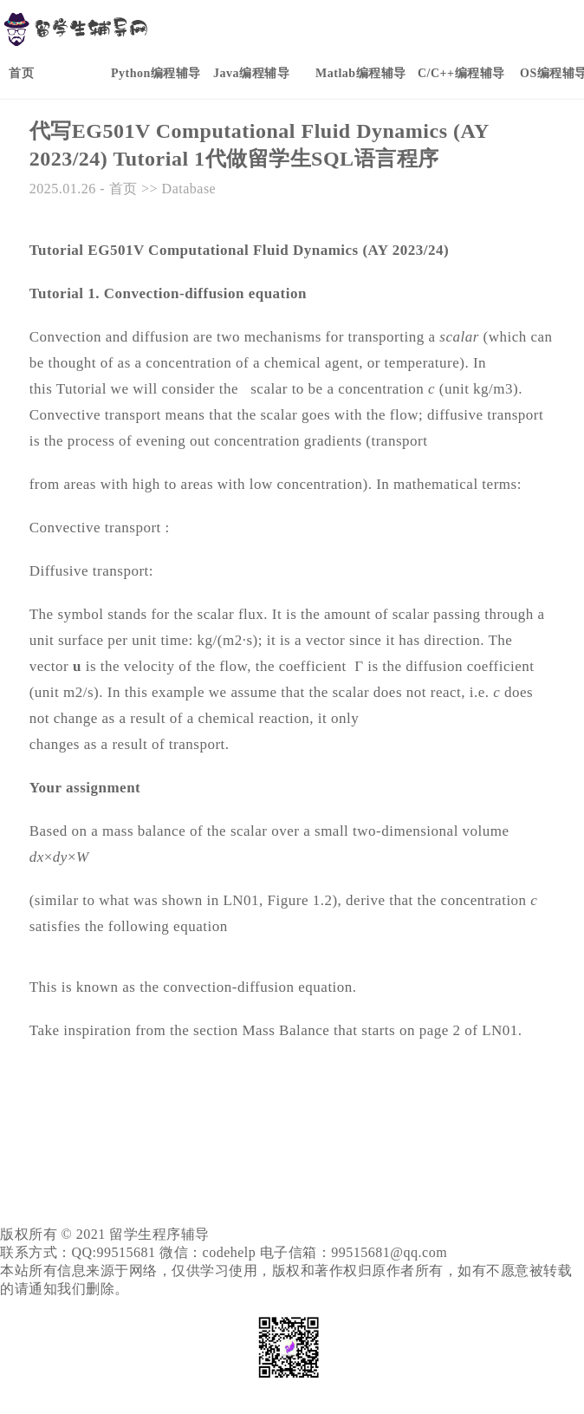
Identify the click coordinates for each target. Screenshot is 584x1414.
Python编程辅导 (156, 73)
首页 (21, 73)
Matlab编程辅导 (360, 73)
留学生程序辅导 (159, 1234)
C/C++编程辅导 (461, 73)
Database (189, 188)
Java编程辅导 (251, 73)
